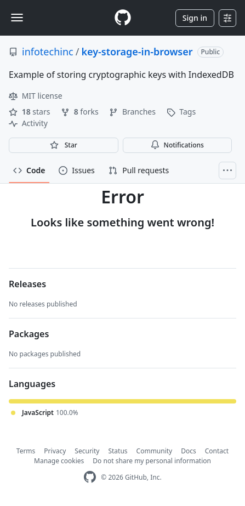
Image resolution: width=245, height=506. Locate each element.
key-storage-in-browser (136, 51)
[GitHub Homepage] (89, 477)
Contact (217, 451)
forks (80, 111)
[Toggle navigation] (17, 17)
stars (30, 111)
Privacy (55, 451)
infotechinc (47, 51)
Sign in (195, 18)
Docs (188, 451)
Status (117, 451)
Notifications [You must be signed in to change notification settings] (177, 145)
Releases (27, 284)
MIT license (35, 95)
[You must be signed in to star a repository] (63, 145)
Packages (29, 334)
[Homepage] (123, 18)
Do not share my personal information (152, 460)
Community (154, 451)
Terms (26, 451)
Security (87, 451)
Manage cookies (59, 460)
